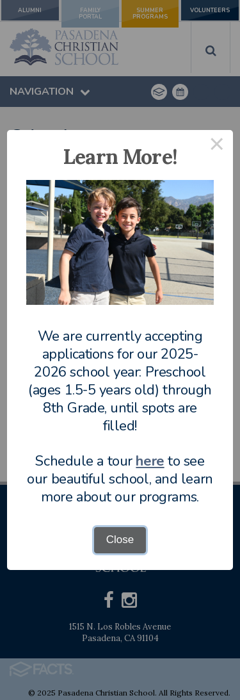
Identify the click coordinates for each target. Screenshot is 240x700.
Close (120, 539)
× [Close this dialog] (217, 146)
